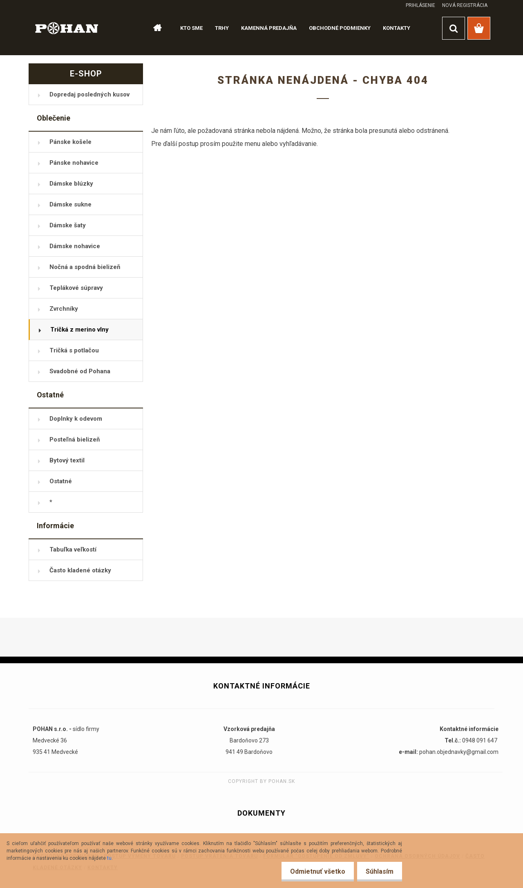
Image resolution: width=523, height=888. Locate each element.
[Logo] (67, 27)
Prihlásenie (420, 5)
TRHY (222, 28)
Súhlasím (378, 871)
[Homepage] (153, 28)
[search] (454, 28)
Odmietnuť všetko (312, 871)
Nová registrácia (464, 5)
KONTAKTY (396, 28)
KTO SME (191, 28)
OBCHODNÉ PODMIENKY (340, 28)
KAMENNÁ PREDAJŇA (269, 28)
